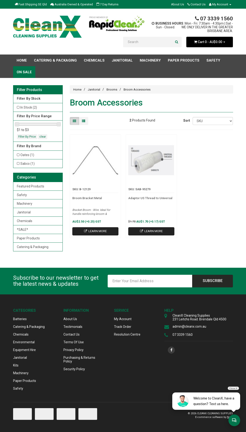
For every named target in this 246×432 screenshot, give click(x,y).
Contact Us (196, 4)
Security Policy (74, 369)
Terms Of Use (73, 342)
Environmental (24, 342)
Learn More (95, 231)
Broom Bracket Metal (87, 198)
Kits (15, 365)
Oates (27, 155)
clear (42, 136)
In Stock (28, 107)
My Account (123, 319)
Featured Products (30, 186)
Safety (22, 195)
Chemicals (24, 221)
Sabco (27, 163)
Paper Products (28, 238)
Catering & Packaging (32, 247)
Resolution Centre (127, 334)
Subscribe (213, 280)
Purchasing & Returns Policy (79, 359)
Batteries (20, 319)
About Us (177, 4)
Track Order (122, 327)
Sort (186, 120)
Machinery (24, 203)
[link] (171, 350)
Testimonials (72, 327)
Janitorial (24, 212)
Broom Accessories (137, 89)
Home (22, 60)
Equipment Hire (24, 350)
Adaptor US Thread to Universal (150, 198)
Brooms (111, 89)
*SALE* (22, 229)
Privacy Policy (73, 350)
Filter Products (29, 90)
